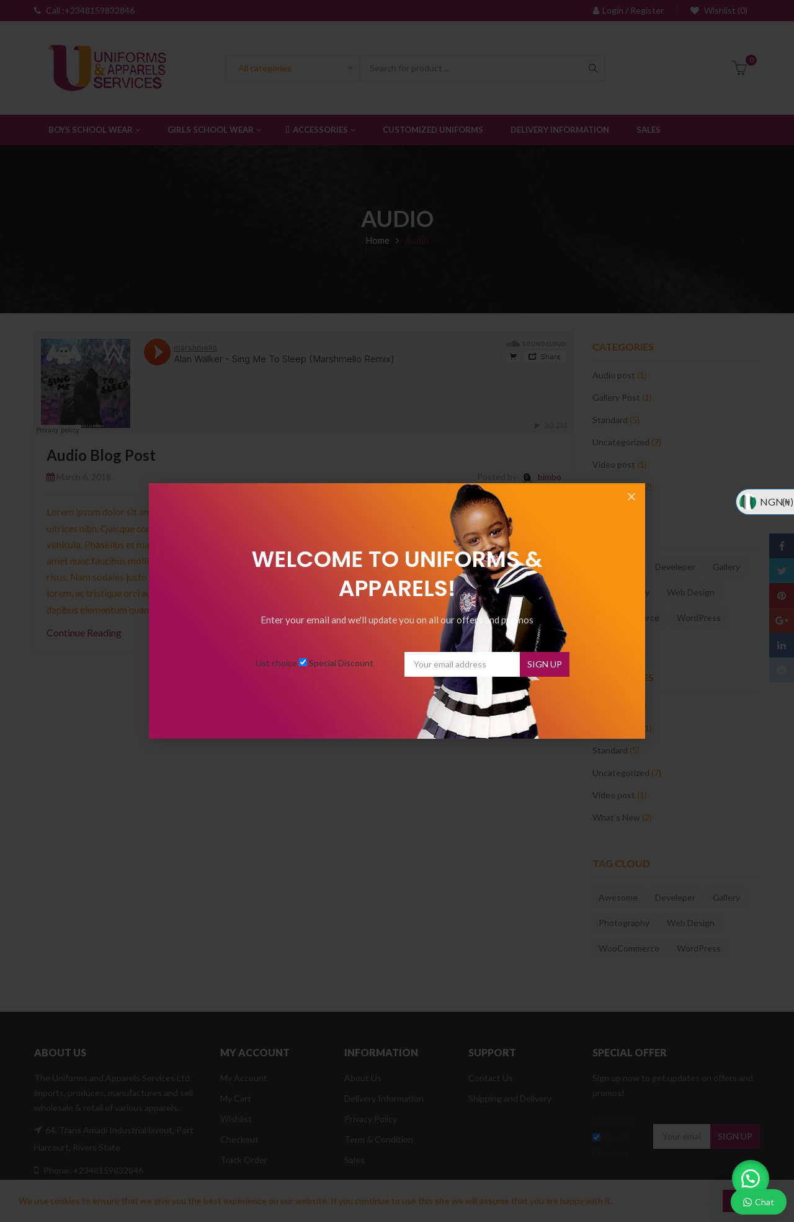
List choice (276, 663)
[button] (750, 1178)
